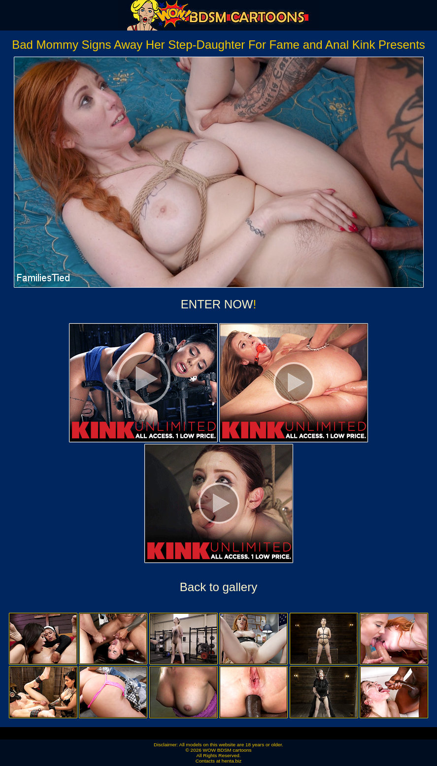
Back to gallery (218, 587)
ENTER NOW (217, 304)
